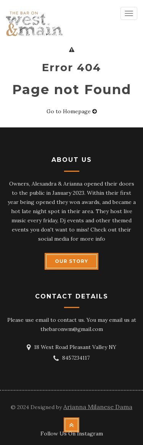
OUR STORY (71, 261)
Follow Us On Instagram (71, 433)
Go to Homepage (72, 111)
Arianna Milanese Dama (97, 407)
